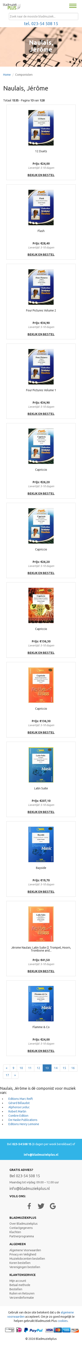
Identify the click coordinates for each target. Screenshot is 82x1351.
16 (73, 1068)
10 (21, 1068)
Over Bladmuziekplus (23, 1223)
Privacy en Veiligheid (22, 1254)
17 (7, 1075)
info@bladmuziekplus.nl (41, 1154)
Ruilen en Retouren (21, 1293)
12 (38, 1068)
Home (7, 74)
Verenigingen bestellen (24, 1267)
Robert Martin (17, 1111)
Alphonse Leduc (19, 1107)
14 (55, 1068)
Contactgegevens (21, 1228)
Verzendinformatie (21, 1297)
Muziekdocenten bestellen (27, 1258)
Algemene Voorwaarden (25, 1250)
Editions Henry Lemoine (23, 1124)
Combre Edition (18, 1115)
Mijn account (17, 1280)
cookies (63, 1321)
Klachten (15, 1232)
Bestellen (15, 1289)
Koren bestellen (19, 1263)
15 (64, 1068)
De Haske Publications (22, 1120)
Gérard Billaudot (19, 1103)
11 (30, 1068)
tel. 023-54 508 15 (41, 23)
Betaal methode (19, 1285)
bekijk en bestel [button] (41, 175)
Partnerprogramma (21, 1236)
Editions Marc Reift (20, 1098)
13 (47, 1068)
